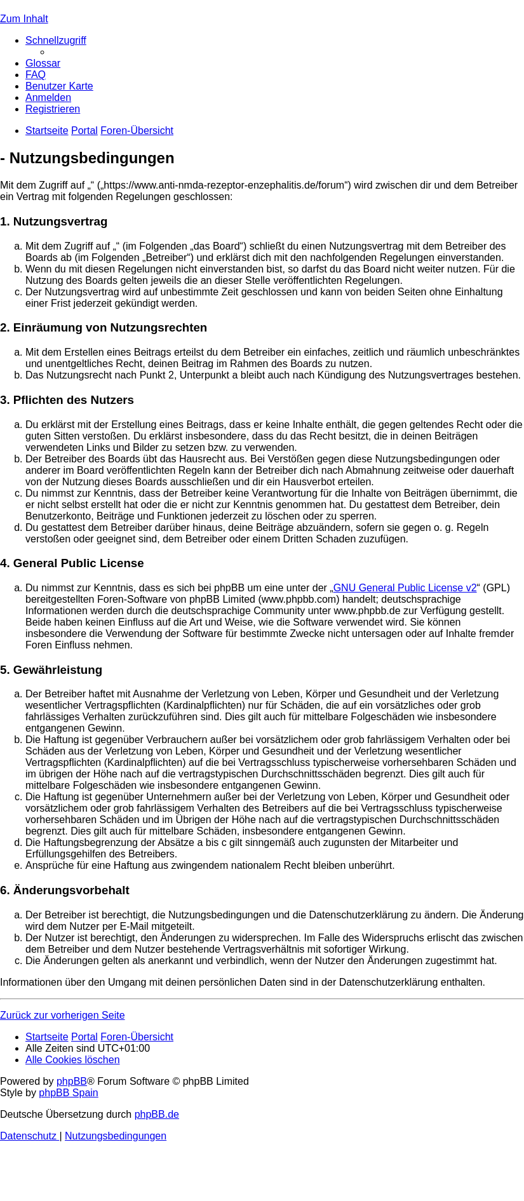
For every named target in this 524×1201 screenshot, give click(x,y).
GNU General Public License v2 (405, 587)
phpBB (72, 1081)
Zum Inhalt (24, 18)
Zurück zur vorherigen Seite (62, 1015)
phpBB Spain (68, 1092)
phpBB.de (157, 1114)
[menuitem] (42, 63)
